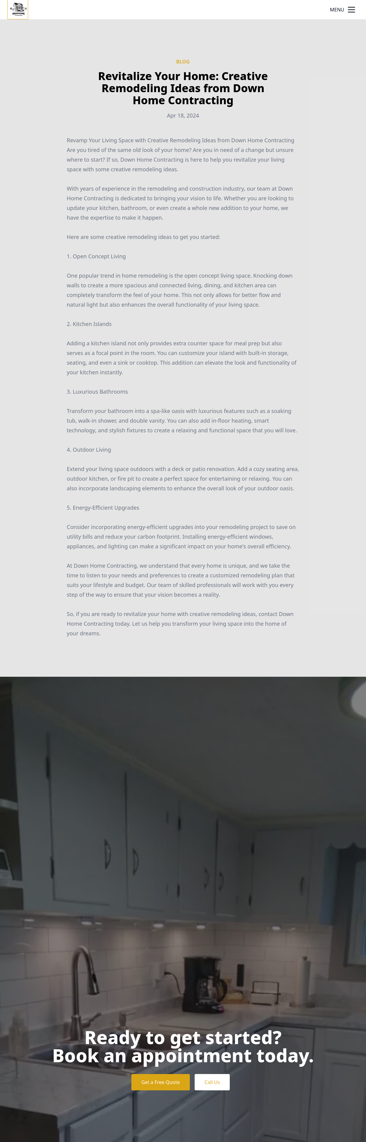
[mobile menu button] (351, 9)
